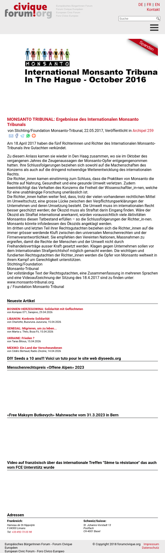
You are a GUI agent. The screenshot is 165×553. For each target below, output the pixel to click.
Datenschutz (150, 547)
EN (157, 4)
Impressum (151, 544)
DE (141, 4)
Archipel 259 (143, 130)
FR (149, 4)
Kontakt (153, 9)
